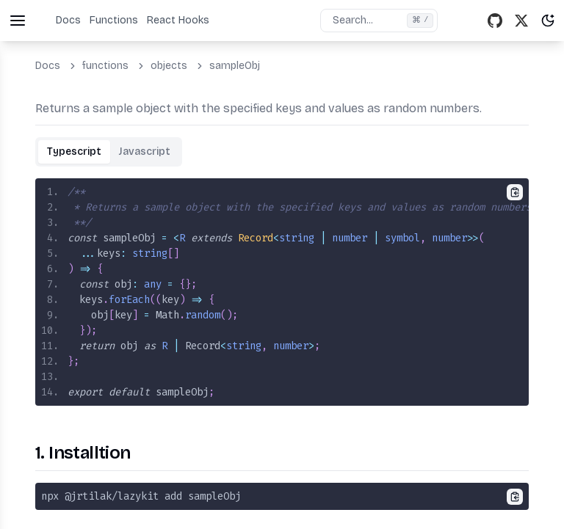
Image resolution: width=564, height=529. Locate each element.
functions (105, 65)
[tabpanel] (282, 292)
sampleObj (234, 65)
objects (169, 65)
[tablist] (108, 152)
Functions (114, 20)
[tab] (74, 152)
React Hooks (178, 20)
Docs (68, 20)
